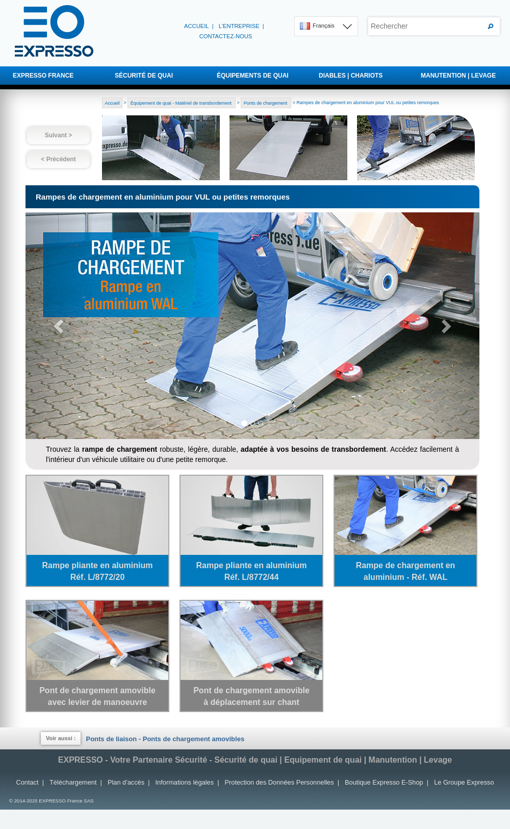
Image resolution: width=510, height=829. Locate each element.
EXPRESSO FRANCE (43, 75)
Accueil (196, 26)
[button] (60, 325)
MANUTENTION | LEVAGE (458, 75)
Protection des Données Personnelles (279, 782)
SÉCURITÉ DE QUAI (144, 75)
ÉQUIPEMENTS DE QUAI (253, 75)
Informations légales (185, 782)
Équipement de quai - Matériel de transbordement (182, 102)
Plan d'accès (126, 782)
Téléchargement (72, 782)
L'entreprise (239, 26)
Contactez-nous (225, 36)
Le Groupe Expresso (464, 782)
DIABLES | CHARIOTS (350, 75)
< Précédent (58, 159)
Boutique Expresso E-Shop (384, 782)
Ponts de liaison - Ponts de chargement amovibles (165, 739)
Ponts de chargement (266, 102)
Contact (27, 782)
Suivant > (58, 135)
